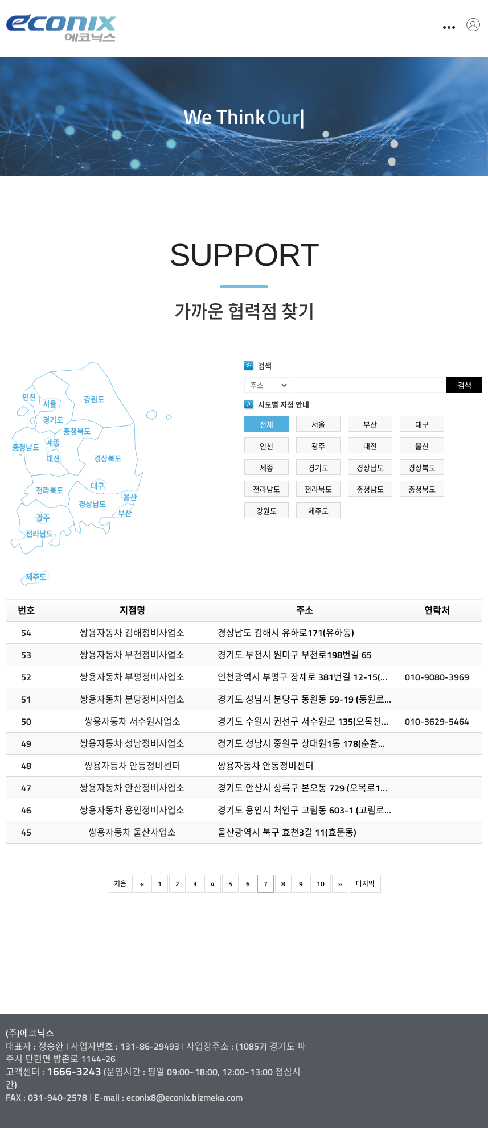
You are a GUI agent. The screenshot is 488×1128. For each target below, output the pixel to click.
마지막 (365, 883)
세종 (53, 442)
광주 (43, 517)
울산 (130, 497)
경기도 (53, 419)
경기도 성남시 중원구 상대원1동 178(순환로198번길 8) (323, 743)
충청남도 (25, 447)
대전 (53, 458)
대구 (97, 485)
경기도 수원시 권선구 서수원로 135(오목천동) (305, 721)
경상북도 (107, 458)
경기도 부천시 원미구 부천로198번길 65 (295, 655)
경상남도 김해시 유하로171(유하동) (286, 632)
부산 (125, 513)
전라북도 (49, 490)
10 (321, 883)
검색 (464, 385)
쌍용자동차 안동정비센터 (266, 765)
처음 (120, 883)
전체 (266, 424)
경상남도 (92, 504)
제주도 (36, 576)
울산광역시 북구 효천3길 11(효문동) (287, 832)
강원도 (94, 399)
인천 (29, 397)
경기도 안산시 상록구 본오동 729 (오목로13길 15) (313, 788)
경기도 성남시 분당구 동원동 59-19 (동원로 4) (306, 699)
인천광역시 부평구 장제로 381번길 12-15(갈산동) (313, 677)
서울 (49, 404)
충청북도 (77, 431)
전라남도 (39, 533)
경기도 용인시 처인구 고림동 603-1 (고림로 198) (311, 810)
